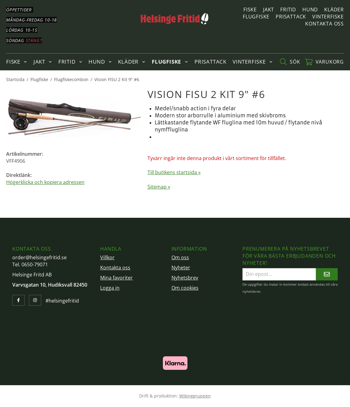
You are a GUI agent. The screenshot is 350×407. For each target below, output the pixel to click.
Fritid (288, 9)
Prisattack (291, 16)
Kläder (334, 9)
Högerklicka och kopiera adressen (45, 182)
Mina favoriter (116, 277)
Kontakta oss (324, 23)
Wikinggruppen (195, 396)
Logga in (110, 287)
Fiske (250, 9)
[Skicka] (327, 274)
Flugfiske (256, 16)
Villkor (107, 257)
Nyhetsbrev (184, 277)
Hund (310, 9)
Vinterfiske (328, 16)
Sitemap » (158, 186)
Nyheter (180, 267)
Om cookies (185, 287)
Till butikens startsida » (174, 172)
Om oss (180, 257)
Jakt (268, 9)
